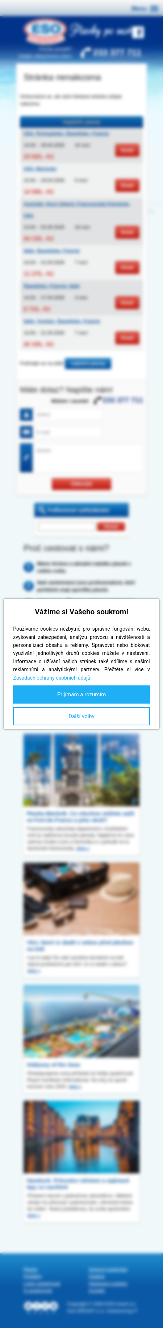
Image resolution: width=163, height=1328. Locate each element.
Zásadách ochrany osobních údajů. (52, 678)
